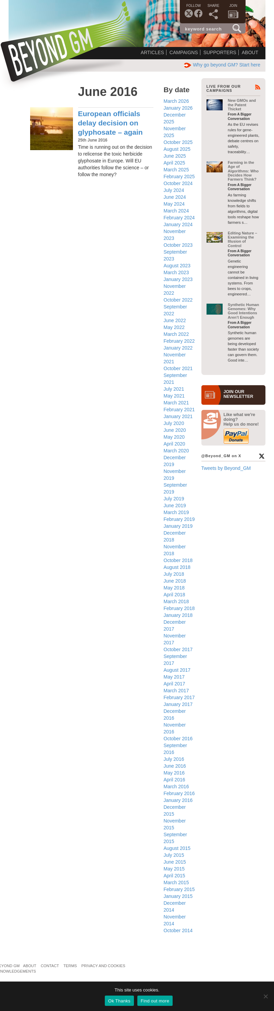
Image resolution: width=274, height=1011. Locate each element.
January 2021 (178, 416)
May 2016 (174, 773)
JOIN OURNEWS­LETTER (238, 394)
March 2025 (176, 169)
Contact (50, 966)
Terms (70, 966)
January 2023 (178, 279)
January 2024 (178, 224)
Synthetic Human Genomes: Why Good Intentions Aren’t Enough (243, 311)
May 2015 (174, 869)
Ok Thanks (119, 1000)
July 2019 (174, 498)
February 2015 (179, 889)
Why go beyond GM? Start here (222, 65)
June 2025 (175, 156)
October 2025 (178, 142)
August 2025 (177, 149)
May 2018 (174, 587)
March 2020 (176, 450)
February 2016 (179, 793)
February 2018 (179, 608)
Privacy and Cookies (103, 966)
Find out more (155, 1000)
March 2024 (176, 211)
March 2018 (176, 601)
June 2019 (175, 505)
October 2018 (178, 560)
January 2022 (178, 348)
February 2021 (179, 409)
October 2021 (178, 368)
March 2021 (176, 402)
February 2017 (179, 697)
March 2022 (176, 334)
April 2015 (174, 875)
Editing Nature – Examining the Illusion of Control (242, 239)
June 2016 (175, 766)
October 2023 (178, 245)
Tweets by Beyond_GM (226, 468)
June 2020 (175, 430)
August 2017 (177, 670)
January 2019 (178, 526)
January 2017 (178, 704)
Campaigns (184, 52)
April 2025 (174, 163)
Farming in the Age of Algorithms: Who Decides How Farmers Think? (243, 170)
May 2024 (174, 204)
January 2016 (178, 800)
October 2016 (178, 738)
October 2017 (178, 649)
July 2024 (174, 190)
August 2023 (177, 265)
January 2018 (178, 615)
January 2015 (178, 896)
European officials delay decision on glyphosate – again (110, 123)
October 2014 (178, 930)
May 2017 (174, 677)
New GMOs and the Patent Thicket (242, 104)
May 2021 (174, 396)
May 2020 (174, 437)
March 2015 (176, 882)
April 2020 (174, 444)
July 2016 (174, 759)
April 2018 (174, 594)
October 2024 (178, 183)
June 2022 (175, 320)
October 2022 (178, 300)
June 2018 (175, 581)
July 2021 (174, 389)
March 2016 (176, 786)
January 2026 (178, 108)
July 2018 (174, 574)
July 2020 (174, 423)
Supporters (219, 52)
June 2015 (175, 862)
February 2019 (179, 519)
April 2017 (174, 683)
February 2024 (179, 217)
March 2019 (176, 512)
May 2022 (174, 327)
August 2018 (177, 567)
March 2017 (176, 690)
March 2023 (176, 272)
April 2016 (174, 779)
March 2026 (176, 101)
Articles (152, 52)
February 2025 (179, 176)
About (250, 52)
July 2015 (174, 855)
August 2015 (177, 848)
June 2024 (175, 197)
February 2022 (179, 341)
